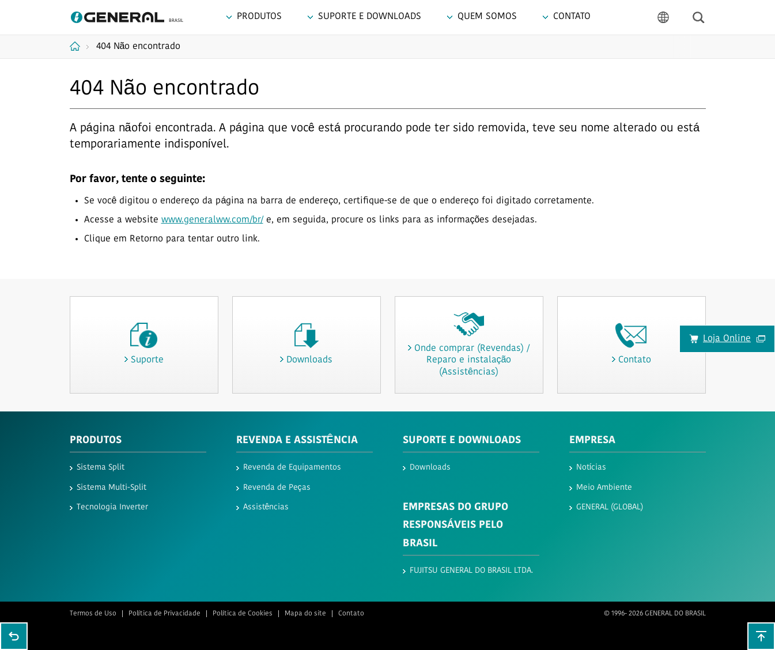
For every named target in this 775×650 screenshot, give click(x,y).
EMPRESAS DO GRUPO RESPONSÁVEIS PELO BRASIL (455, 525)
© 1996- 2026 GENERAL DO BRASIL (655, 613)
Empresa (592, 440)
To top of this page (761, 636)
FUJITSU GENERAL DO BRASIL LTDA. (471, 570)
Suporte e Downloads (462, 440)
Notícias (591, 467)
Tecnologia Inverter (112, 507)
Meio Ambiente (604, 487)
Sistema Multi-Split (111, 487)
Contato (351, 613)
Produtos (96, 440)
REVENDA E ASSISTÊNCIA (297, 440)
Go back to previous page (14, 636)
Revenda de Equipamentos (292, 467)
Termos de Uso (93, 613)
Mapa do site (305, 613)
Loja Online (734, 338)
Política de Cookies (243, 613)
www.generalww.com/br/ (212, 220)
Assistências (266, 507)
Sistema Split (100, 467)
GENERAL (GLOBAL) (609, 507)
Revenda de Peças (277, 487)
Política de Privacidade (164, 613)
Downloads (430, 467)
